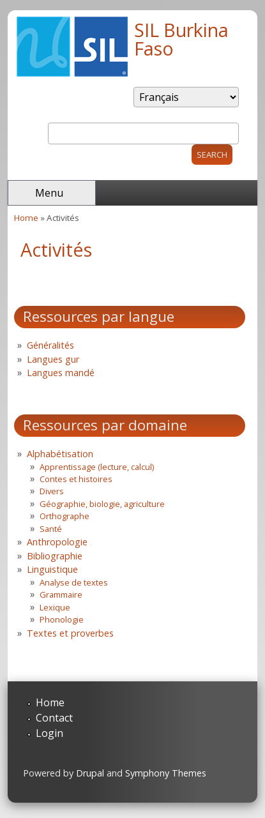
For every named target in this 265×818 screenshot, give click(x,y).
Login (49, 733)
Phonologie (62, 619)
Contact (54, 718)
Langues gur (53, 359)
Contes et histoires (76, 479)
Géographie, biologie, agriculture (102, 504)
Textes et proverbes (70, 633)
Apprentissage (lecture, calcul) (97, 467)
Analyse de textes (74, 582)
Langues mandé (61, 373)
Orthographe (64, 516)
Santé (51, 528)
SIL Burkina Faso (181, 39)
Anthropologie (57, 542)
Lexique (55, 607)
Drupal (90, 773)
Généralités (50, 345)
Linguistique (52, 569)
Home (26, 217)
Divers (52, 491)
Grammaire (61, 594)
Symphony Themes (165, 773)
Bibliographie (54, 556)
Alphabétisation (60, 454)
